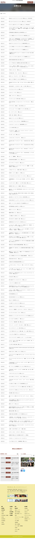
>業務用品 (16, 528)
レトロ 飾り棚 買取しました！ (14, 127)
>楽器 (16, 521)
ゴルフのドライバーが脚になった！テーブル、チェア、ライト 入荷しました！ (21, 389)
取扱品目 (16, 514)
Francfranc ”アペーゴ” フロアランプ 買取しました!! (17, 306)
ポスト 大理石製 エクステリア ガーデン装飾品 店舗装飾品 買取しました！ (21, 255)
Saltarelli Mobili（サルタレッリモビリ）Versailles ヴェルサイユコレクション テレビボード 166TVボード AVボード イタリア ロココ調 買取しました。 (21, 286)
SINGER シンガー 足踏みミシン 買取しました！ (17, 172)
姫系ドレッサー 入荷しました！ (14, 403)
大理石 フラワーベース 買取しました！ (15, 95)
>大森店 (2, 519)
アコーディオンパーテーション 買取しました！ (16, 89)
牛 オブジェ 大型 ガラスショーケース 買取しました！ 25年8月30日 (19, 24)
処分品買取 (11, 517)
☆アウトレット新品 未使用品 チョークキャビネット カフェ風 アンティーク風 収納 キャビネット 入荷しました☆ (21, 290)
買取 (2, 512)
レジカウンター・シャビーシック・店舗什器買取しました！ (18, 124)
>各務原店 (2, 530)
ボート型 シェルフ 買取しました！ (15, 134)
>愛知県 (11, 514)
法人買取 (11, 519)
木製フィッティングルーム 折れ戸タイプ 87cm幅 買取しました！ (19, 203)
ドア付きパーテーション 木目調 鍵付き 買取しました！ (18, 169)
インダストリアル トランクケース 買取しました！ (17, 137)
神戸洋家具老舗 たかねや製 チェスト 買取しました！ (17, 206)
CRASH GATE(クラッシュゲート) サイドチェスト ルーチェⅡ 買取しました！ (21, 200)
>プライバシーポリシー (28, 521)
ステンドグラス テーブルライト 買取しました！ (17, 162)
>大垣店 (2, 528)
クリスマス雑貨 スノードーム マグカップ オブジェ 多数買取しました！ (20, 46)
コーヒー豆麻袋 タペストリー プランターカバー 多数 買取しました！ (19, 35)
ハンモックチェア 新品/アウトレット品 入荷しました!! (17, 334)
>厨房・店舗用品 (17, 530)
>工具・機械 (17, 526)
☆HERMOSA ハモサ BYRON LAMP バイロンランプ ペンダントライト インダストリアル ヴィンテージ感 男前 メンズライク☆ (21, 417)
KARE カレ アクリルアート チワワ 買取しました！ (18, 76)
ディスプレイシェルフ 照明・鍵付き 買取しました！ (17, 98)
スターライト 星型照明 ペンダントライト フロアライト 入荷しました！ (21, 309)
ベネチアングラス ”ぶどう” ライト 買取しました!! (16, 373)
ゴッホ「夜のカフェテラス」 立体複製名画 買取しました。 (18, 441)
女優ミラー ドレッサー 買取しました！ (15, 209)
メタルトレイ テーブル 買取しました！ (15, 92)
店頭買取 (2, 514)
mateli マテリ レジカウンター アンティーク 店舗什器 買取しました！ (19, 43)
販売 (15, 512)
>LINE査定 (26, 526)
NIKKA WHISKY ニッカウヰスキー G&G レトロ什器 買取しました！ (20, 86)
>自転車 (16, 533)
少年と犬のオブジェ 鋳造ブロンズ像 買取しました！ (17, 218)
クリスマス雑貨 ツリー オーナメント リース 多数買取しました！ (19, 49)
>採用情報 (26, 514)
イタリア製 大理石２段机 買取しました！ (16, 344)
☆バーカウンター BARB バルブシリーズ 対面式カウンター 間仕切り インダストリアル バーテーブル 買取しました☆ (21, 225)
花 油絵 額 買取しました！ (14, 276)
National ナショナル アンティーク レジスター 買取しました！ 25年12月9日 (20, 18)
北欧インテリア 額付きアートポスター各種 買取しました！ (18, 79)
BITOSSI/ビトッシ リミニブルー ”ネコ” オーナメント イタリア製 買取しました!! (21, 315)
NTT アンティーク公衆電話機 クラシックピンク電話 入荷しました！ (20, 366)
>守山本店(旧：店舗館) (4, 521)
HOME (1, 13)
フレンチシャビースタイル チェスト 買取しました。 (17, 312)
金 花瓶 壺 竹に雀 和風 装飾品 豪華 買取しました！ (17, 261)
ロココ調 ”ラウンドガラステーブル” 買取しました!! (17, 303)
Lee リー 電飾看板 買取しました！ (15, 156)
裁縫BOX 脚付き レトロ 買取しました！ (15, 212)
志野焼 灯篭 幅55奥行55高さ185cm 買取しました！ (17, 59)
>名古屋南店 (3, 526)
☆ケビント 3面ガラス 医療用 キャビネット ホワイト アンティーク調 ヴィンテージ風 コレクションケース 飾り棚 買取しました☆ (21, 66)
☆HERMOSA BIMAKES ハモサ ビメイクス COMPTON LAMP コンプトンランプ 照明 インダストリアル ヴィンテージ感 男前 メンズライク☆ (21, 421)
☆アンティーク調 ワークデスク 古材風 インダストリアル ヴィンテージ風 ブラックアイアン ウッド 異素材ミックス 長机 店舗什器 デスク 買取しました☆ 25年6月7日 (21, 28)
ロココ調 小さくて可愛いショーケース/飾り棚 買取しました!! (18, 383)
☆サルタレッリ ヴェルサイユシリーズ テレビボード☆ (18, 438)
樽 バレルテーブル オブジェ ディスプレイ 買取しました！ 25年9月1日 (20, 21)
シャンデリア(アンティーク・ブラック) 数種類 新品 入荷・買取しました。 (21, 386)
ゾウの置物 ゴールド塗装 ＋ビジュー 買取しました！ (17, 215)
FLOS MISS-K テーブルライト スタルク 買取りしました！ (19, 376)
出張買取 (11, 512)
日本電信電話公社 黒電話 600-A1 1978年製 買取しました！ (18, 32)
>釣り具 (16, 537)
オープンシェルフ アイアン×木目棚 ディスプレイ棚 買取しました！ (20, 108)
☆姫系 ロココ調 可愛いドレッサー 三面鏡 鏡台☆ (17, 428)
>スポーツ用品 (17, 535)
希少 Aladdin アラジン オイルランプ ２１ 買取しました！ (18, 279)
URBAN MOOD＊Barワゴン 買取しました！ (16, 258)
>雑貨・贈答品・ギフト (18, 519)
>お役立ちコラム (27, 519)
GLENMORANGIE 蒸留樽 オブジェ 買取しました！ (17, 159)
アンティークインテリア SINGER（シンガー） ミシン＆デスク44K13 (20, 337)
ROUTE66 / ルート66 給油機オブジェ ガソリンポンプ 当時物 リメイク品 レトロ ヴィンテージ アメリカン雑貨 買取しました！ (21, 237)
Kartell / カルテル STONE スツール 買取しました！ (17, 351)
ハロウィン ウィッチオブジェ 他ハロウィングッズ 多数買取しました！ (20, 56)
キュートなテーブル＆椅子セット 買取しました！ (17, 318)
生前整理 (11, 521)
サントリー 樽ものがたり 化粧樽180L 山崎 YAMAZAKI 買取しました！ (20, 62)
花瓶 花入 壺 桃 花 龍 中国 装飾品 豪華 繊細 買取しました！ (19, 244)
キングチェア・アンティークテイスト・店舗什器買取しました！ (19, 121)
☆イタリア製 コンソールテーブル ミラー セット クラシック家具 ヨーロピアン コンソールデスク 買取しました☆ (21, 269)
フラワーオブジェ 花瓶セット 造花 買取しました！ (17, 105)
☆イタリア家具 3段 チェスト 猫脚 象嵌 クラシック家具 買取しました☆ (21, 331)
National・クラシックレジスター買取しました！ (16, 118)
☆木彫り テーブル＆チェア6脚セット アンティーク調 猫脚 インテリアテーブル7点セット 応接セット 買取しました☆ (21, 229)
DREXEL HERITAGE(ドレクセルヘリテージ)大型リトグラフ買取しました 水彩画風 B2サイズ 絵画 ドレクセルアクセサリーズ (21, 407)
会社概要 (25, 512)
